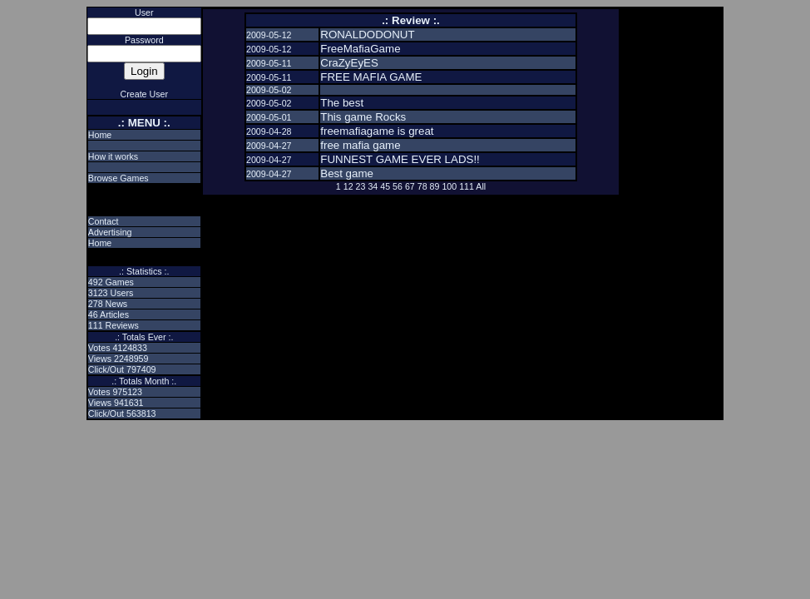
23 (361, 186)
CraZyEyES (349, 63)
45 (385, 186)
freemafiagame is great (376, 131)
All (481, 186)
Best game (346, 173)
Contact (103, 221)
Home (99, 135)
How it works (113, 156)
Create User (144, 94)
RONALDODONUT (367, 34)
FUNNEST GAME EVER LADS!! (400, 159)
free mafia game (360, 145)
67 (410, 186)
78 (422, 186)
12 (348, 186)
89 (435, 186)
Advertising (110, 232)
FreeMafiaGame (360, 48)
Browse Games (118, 178)
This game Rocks (363, 117)
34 (373, 186)
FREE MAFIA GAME (371, 77)
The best (341, 103)
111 (466, 186)
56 (398, 186)
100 (449, 186)
